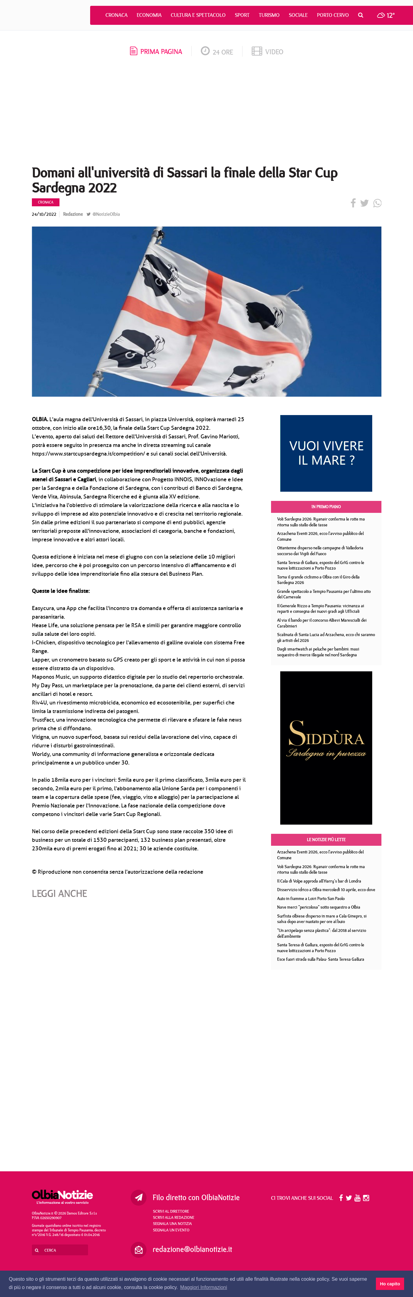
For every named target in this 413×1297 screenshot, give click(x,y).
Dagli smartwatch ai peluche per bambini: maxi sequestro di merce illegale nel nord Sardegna (318, 652)
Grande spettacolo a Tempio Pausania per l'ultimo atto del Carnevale (324, 594)
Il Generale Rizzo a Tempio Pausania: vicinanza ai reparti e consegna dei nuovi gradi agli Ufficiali (320, 609)
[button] (362, 15)
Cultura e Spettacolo (198, 15)
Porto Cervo (333, 15)
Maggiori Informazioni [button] (203, 1287)
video (267, 51)
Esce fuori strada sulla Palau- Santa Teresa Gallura (320, 959)
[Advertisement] (206, 113)
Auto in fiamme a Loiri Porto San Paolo (311, 898)
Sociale (298, 15)
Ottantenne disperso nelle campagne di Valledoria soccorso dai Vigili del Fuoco (320, 551)
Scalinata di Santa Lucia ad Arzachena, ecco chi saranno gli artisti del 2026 (326, 637)
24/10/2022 (44, 214)
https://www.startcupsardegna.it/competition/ (88, 453)
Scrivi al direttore (171, 1211)
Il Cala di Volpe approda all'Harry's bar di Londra (319, 881)
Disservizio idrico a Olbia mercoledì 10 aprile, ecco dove (326, 890)
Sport (242, 15)
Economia (149, 15)
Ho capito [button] (390, 1283)
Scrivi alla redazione (173, 1217)
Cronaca (116, 15)
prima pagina (156, 51)
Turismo (269, 15)
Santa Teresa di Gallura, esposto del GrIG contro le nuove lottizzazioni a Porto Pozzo (320, 565)
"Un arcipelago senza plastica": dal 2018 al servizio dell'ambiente (321, 933)
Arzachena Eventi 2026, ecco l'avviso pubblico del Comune (320, 536)
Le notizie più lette (326, 840)
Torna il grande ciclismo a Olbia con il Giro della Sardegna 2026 (318, 580)
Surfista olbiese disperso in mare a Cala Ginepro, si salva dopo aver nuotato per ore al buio (322, 919)
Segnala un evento (171, 1230)
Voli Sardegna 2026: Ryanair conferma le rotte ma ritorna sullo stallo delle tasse (321, 522)
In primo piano (326, 507)
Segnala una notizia (172, 1223)
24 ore (217, 52)
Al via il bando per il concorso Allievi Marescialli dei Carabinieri (322, 623)
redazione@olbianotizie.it (192, 1249)
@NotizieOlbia (103, 214)
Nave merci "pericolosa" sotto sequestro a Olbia (318, 907)
